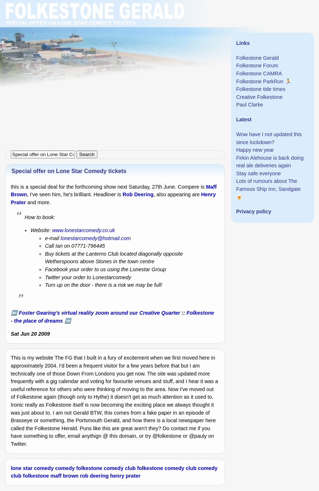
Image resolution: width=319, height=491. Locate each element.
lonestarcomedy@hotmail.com (95, 238)
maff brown (64, 476)
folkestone (89, 468)
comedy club (120, 468)
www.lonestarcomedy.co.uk (83, 230)
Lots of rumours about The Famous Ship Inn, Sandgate (268, 185)
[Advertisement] (159, 50)
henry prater (125, 476)
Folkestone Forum (257, 65)
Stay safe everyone (258, 173)
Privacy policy (253, 211)
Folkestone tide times (260, 89)
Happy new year (255, 150)
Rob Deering (138, 194)
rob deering (94, 476)
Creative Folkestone (259, 97)
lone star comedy (32, 468)
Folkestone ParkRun (259, 81)
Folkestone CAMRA (259, 73)
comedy (65, 468)
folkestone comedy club (166, 468)
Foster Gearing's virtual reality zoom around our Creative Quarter (99, 313)
